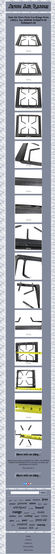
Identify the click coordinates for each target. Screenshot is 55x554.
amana (18, 521)
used (15, 500)
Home (28, 536)
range (17, 512)
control (22, 524)
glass (12, 520)
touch (10, 500)
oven (41, 512)
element (36, 499)
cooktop (28, 515)
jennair (12, 504)
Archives (28, 540)
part (24, 520)
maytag (41, 524)
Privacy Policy (28, 547)
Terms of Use (28, 550)
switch (31, 521)
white (13, 525)
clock (31, 528)
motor (37, 516)
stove (32, 503)
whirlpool (19, 507)
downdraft (23, 528)
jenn (45, 499)
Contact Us (28, 543)
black (39, 504)
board (39, 507)
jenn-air (41, 520)
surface (26, 513)
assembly (33, 513)
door (20, 516)
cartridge (30, 508)
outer (45, 504)
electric (21, 500)
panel (32, 524)
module (28, 500)
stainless (12, 516)
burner (44, 515)
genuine (22, 503)
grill (36, 528)
